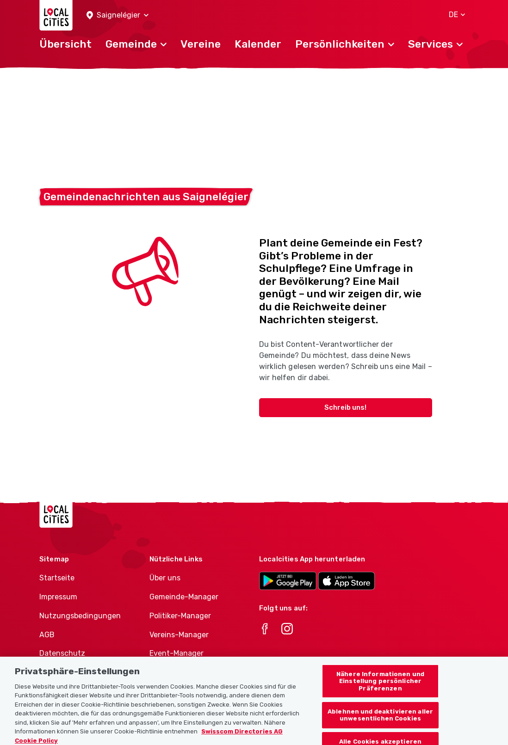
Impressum (58, 596)
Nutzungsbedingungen (80, 615)
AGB (47, 634)
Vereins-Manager (179, 634)
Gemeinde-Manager (183, 596)
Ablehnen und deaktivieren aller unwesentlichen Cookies (380, 721)
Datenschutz (62, 653)
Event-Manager (176, 653)
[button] (118, 15)
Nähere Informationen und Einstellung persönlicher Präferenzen (380, 687)
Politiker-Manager (180, 615)
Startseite (56, 577)
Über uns (164, 577)
